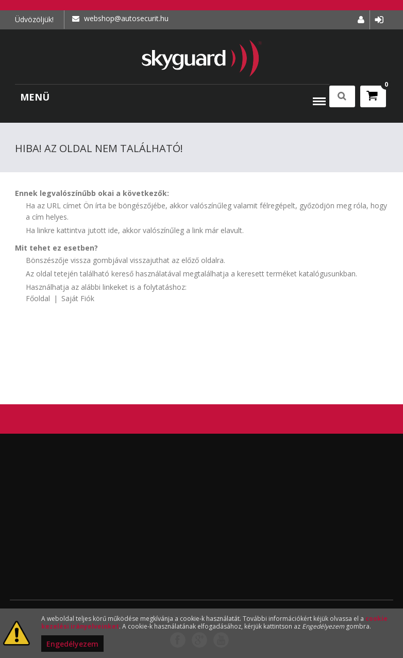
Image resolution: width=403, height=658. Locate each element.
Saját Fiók (77, 298)
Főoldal (38, 298)
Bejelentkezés (379, 19)
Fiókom (360, 19)
